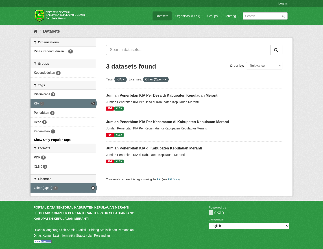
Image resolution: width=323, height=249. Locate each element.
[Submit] (283, 16)
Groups (212, 16)
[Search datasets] (265, 16)
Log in (282, 3)
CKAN (216, 212)
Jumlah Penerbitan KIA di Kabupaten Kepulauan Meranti (154, 148)
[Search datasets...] (188, 50)
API (159, 179)
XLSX (119, 108)
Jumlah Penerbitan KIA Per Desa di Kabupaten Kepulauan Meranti (162, 95)
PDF (109, 108)
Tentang (230, 16)
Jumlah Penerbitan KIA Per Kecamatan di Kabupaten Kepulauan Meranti (167, 122)
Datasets (162, 16)
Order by (236, 65)
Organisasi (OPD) (187, 16)
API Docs (173, 179)
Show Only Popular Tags (52, 140)
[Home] (35, 31)
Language (216, 219)
